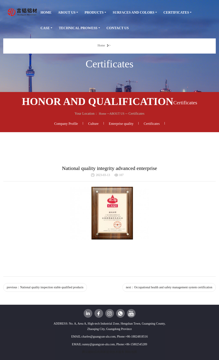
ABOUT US (66, 12)
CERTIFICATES (176, 12)
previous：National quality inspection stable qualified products (45, 287)
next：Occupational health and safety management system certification (169, 287)
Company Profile (66, 123)
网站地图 (131, 352)
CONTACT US (118, 28)
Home (103, 45)
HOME (45, 12)
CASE (45, 28)
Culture (93, 123)
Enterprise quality (121, 123)
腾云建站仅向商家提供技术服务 (103, 352)
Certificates (152, 123)
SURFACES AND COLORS (133, 12)
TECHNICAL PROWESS (78, 28)
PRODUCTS (94, 12)
